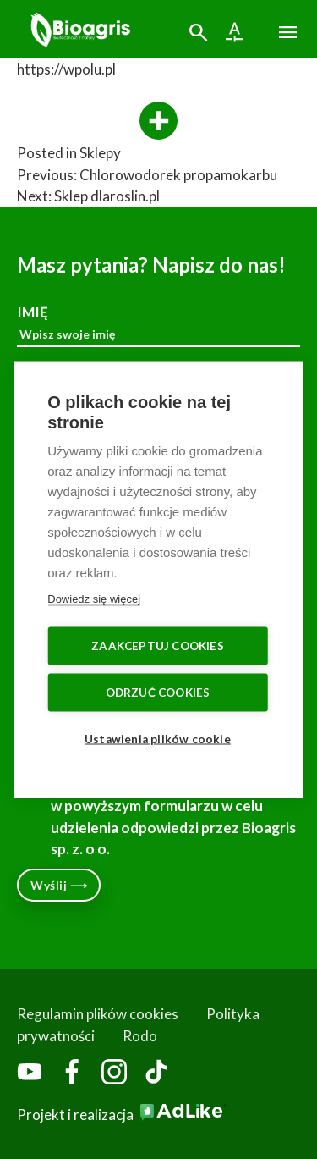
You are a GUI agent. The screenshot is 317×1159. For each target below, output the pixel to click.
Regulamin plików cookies (97, 1014)
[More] (158, 121)
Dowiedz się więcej (93, 598)
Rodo (140, 1036)
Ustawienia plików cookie (158, 738)
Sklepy (100, 153)
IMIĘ (158, 325)
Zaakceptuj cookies (157, 645)
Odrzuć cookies (158, 691)
